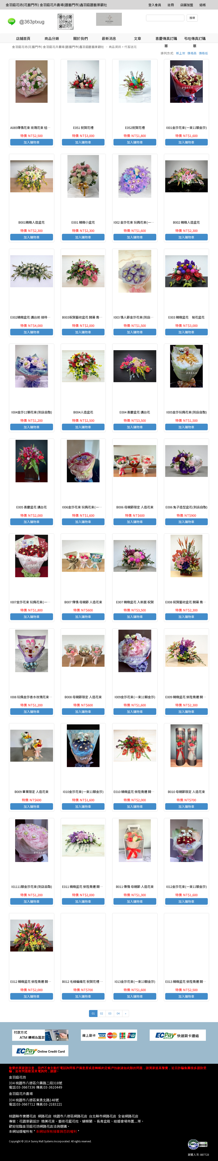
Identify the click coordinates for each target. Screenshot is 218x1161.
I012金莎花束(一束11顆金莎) (186, 886)
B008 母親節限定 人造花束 (83, 697)
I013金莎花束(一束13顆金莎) (135, 981)
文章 (137, 38)
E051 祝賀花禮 (83, 127)
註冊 (171, 5)
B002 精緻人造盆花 (186, 222)
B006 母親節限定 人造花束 (134, 507)
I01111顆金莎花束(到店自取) (31, 886)
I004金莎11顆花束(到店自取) (31, 412)
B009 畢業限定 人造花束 (31, 791)
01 (93, 1013)
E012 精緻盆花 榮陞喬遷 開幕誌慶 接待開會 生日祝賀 (47, 981)
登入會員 (154, 5)
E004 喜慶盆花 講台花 (134, 412)
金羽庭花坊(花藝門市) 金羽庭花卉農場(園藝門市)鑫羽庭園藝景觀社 (56, 4)
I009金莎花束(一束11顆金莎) (135, 697)
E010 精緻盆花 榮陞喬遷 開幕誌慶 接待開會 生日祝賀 (150, 791)
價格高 (192, 53)
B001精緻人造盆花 (31, 222)
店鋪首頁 (23, 38)
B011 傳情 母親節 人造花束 (135, 886)
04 (118, 1013)
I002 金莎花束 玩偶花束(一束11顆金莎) (140, 222)
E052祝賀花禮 (135, 127)
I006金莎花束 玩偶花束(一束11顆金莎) (89, 507)
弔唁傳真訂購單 (195, 39)
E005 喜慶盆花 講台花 (31, 507)
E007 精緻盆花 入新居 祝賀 (135, 602)
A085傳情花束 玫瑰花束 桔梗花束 (33, 127)
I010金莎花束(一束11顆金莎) (83, 791)
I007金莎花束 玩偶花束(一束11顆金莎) (37, 602)
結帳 (202, 5)
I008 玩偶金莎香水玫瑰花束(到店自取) (37, 697)
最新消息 (109, 38)
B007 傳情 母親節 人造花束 (83, 602)
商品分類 (51, 38)
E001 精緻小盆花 (83, 222)
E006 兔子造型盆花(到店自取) (186, 507)
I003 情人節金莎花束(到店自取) (135, 317)
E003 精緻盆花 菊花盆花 (186, 317)
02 (101, 1013)
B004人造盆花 (83, 412)
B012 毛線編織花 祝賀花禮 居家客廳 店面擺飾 (94, 981)
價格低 (203, 53)
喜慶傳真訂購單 (166, 39)
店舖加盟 (186, 5)
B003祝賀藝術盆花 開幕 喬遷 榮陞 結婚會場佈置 (95, 317)
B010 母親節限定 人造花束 (186, 791)
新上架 (180, 53)
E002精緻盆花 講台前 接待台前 (32, 317)
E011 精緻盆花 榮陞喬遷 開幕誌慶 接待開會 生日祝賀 (99, 886)
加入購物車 (32, 142)
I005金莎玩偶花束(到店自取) (186, 412)
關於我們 (80, 38)
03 (109, 1013)
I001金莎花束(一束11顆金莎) (186, 127)
